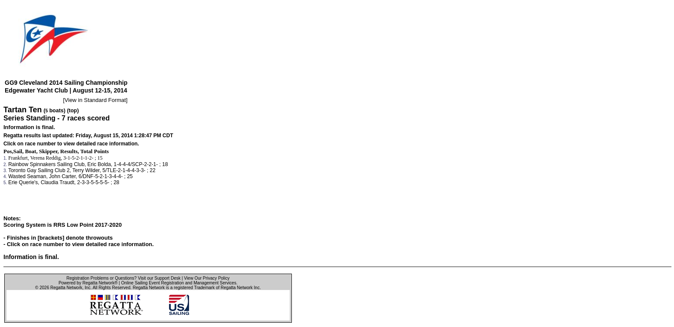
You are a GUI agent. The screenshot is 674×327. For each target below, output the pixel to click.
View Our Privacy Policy (207, 278)
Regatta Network (66, 287)
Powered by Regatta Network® (87, 283)
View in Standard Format (95, 100)
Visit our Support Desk (159, 278)
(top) (73, 111)
